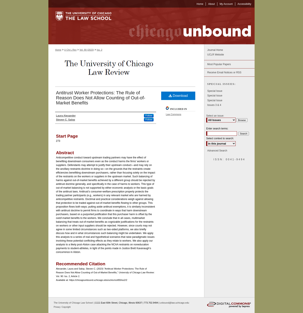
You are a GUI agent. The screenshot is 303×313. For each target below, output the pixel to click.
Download (178, 95)
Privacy (57, 307)
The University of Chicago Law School (73, 302)
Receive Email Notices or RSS (224, 72)
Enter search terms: (217, 128)
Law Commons (173, 114)
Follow (148, 115)
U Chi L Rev (70, 50)
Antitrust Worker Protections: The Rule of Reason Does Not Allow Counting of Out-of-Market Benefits (100, 97)
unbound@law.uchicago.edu (174, 302)
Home (58, 50)
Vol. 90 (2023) (87, 50)
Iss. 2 (99, 50)
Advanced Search (217, 150)
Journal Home (215, 50)
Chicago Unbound (186, 26)
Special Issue (214, 90)
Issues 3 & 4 (214, 105)
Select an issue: (215, 115)
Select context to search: (220, 138)
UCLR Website (215, 54)
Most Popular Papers (219, 64)
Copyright (66, 307)
